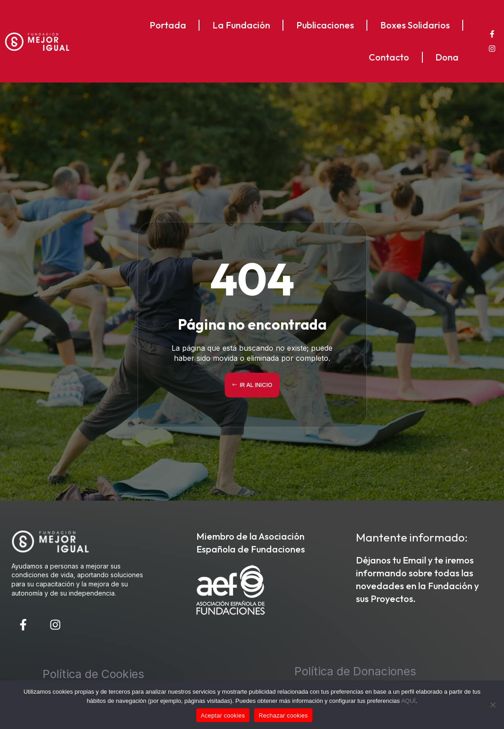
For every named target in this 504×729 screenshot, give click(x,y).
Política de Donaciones (355, 671)
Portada (168, 25)
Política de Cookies (93, 674)
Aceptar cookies (223, 715)
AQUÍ (408, 700)
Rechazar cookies (283, 715)
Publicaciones (325, 25)
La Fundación (241, 25)
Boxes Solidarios (415, 25)
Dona (447, 57)
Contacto (389, 57)
